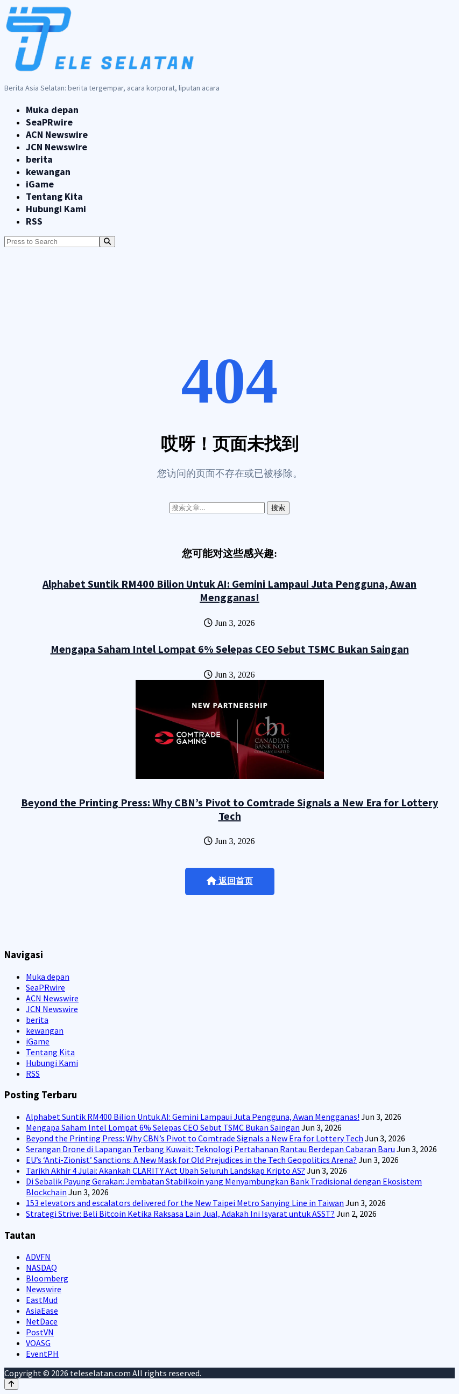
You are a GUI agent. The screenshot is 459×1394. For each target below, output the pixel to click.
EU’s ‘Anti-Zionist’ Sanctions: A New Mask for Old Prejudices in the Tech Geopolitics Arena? (191, 1159)
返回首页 (230, 881)
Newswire (43, 1289)
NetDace (42, 1321)
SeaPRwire (49, 122)
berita (39, 159)
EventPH (42, 1353)
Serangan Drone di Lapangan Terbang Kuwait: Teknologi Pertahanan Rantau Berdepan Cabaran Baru (210, 1149)
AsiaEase (42, 1310)
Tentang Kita (54, 196)
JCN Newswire (56, 147)
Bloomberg (47, 1278)
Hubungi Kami (56, 209)
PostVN (40, 1332)
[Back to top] (11, 1384)
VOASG (38, 1342)
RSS (34, 221)
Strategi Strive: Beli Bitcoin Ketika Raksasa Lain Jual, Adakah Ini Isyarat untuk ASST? (180, 1213)
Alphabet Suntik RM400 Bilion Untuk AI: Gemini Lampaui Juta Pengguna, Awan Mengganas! (229, 590)
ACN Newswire (57, 134)
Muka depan (52, 109)
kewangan (48, 171)
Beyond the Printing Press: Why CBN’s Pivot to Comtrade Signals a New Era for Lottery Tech (229, 809)
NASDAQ (41, 1267)
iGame (40, 184)
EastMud (42, 1299)
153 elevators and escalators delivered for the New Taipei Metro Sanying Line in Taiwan (185, 1202)
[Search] (107, 241)
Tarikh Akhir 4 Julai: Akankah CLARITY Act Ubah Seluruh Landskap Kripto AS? (165, 1170)
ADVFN (38, 1256)
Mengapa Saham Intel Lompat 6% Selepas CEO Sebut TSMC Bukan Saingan (230, 649)
